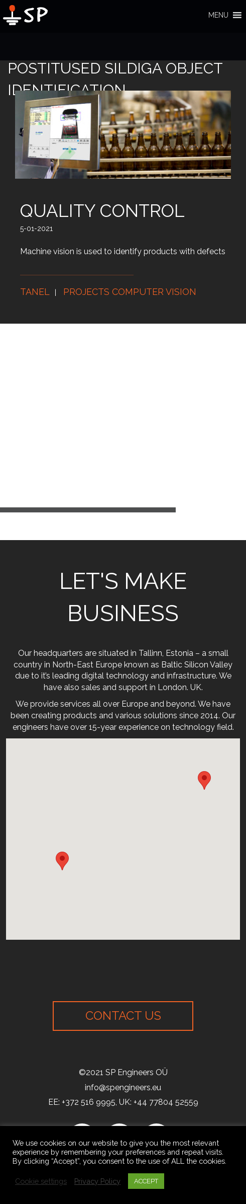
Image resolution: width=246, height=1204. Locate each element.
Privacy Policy (97, 1181)
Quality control (102, 210)
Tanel (35, 291)
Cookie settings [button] (41, 1181)
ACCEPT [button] (146, 1181)
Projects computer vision (129, 291)
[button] (218, 15)
